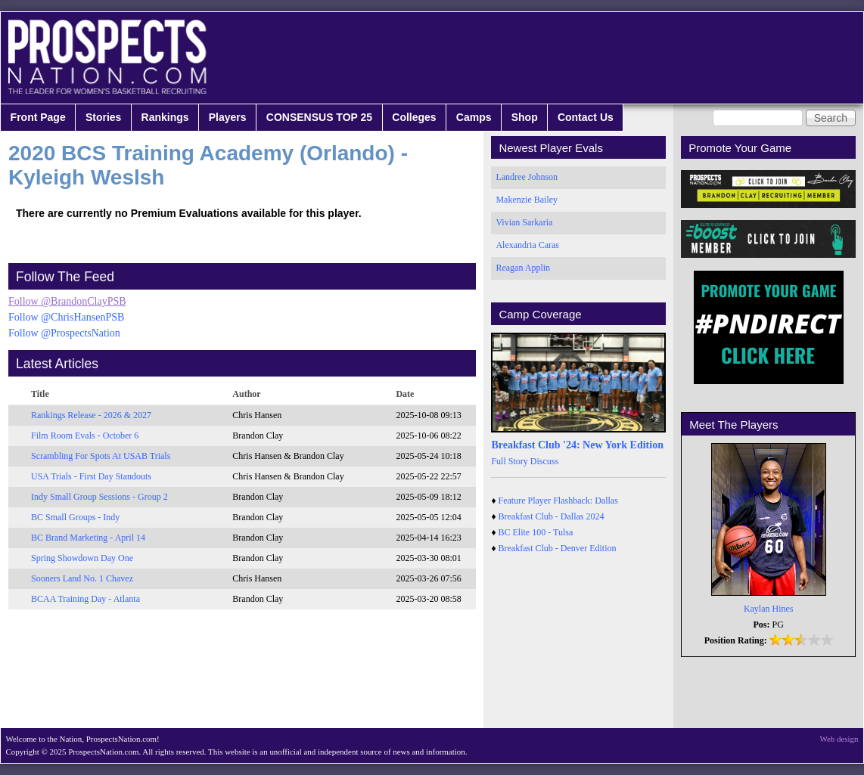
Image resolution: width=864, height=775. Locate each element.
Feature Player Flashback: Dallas (558, 500)
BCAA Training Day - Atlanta (85, 599)
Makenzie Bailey (527, 199)
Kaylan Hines (769, 608)
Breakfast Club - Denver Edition (558, 548)
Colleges (414, 117)
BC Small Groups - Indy (75, 517)
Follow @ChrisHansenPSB (66, 317)
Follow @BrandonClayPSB (67, 301)
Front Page (38, 117)
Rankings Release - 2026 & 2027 (91, 415)
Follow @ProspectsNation (64, 333)
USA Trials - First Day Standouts (91, 476)
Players (228, 117)
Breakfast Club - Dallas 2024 (551, 516)
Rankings (165, 117)
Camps (474, 117)
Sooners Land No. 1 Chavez (82, 578)
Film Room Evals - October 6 (84, 435)
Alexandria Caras (527, 245)
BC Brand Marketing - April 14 (88, 537)
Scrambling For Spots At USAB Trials (100, 456)
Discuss (544, 461)
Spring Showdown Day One (82, 558)
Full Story (509, 461)
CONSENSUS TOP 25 (319, 117)
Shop (524, 117)
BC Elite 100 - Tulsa (536, 532)
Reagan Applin (523, 267)
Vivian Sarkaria (524, 222)
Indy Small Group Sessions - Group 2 (99, 496)
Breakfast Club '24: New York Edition (577, 445)
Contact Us (586, 117)
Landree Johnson (527, 177)
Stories (103, 117)
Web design (839, 738)
